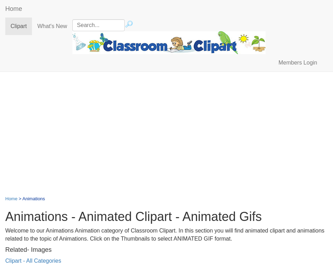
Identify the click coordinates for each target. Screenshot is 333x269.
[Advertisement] (166, 128)
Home (13, 8)
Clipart (21, 25)
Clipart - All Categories (33, 261)
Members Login (298, 63)
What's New (52, 26)
